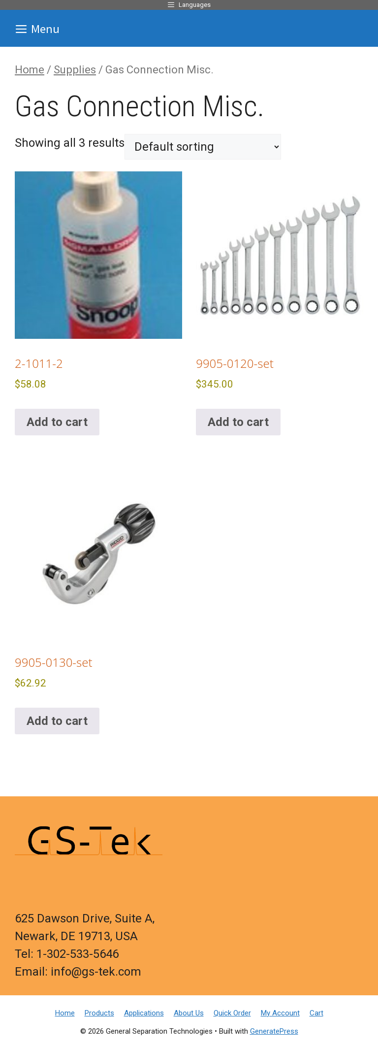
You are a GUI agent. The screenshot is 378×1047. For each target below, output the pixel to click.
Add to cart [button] (57, 422)
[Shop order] (203, 147)
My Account (280, 1013)
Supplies (75, 70)
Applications (144, 1013)
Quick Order (232, 1013)
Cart (316, 1013)
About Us (189, 1013)
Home (29, 70)
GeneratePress (274, 1031)
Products (99, 1013)
